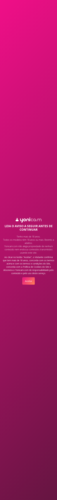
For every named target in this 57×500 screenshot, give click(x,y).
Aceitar (28, 281)
